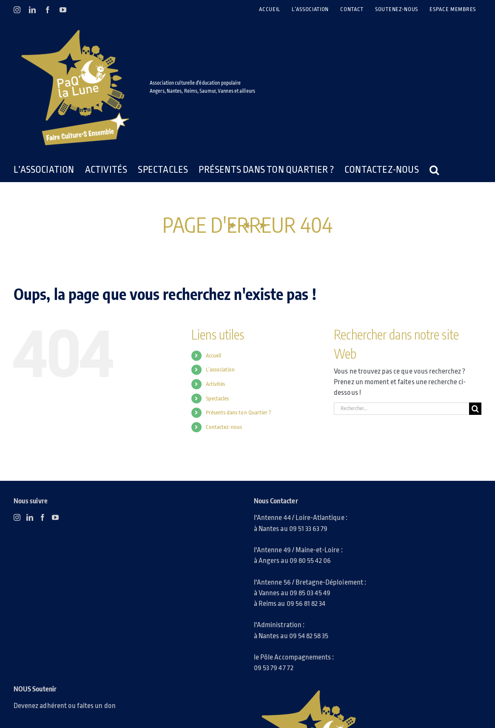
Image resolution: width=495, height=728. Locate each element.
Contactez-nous (224, 427)
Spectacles (217, 398)
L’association (220, 369)
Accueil (213, 355)
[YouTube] (55, 517)
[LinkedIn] (29, 517)
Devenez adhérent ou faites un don (65, 706)
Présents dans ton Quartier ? (238, 412)
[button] (434, 170)
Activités (215, 384)
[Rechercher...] (401, 409)
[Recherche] (475, 409)
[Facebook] (42, 517)
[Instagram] (17, 517)
